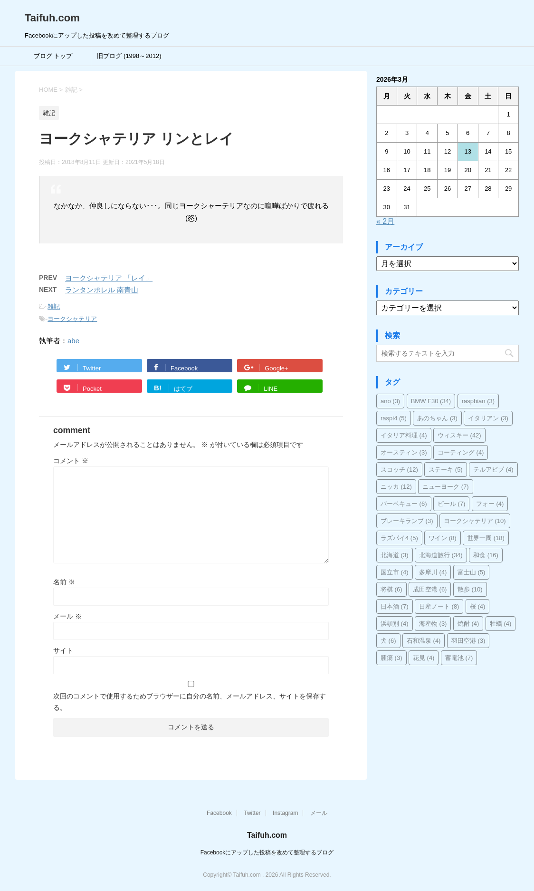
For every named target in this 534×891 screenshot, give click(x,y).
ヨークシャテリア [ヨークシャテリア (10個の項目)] (475, 520)
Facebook (219, 813)
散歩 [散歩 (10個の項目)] (470, 589)
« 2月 (385, 221)
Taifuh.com (52, 18)
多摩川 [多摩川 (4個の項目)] (433, 572)
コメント (70, 461)
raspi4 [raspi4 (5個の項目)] (394, 418)
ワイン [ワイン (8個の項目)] (443, 538)
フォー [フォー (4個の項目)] (490, 503)
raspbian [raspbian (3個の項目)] (478, 401)
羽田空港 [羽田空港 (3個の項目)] (468, 640)
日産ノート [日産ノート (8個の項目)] (439, 606)
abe (73, 341)
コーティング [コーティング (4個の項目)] (461, 452)
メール (67, 616)
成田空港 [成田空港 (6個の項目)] (430, 589)
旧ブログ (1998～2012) (129, 55)
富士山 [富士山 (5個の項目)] (472, 572)
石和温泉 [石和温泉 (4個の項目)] (424, 640)
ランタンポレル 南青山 (101, 290)
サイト (63, 650)
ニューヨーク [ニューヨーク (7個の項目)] (445, 486)
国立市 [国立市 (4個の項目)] (395, 572)
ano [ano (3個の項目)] (390, 401)
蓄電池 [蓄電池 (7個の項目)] (459, 657)
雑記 (54, 306)
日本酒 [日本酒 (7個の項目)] (395, 606)
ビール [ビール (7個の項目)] (452, 503)
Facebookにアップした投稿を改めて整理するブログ (267, 852)
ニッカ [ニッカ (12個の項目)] (396, 486)
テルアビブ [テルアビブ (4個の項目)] (493, 469)
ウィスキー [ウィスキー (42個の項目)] (459, 435)
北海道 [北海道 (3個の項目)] (395, 555)
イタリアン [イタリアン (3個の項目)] (488, 418)
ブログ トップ (53, 55)
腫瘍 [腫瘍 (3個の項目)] (391, 657)
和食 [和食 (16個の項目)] (485, 555)
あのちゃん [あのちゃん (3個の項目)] (437, 418)
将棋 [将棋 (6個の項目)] (391, 589)
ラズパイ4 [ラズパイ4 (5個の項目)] (399, 538)
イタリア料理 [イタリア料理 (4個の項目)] (404, 435)
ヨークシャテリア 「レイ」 (109, 278)
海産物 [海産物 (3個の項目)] (433, 623)
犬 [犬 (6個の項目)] (388, 640)
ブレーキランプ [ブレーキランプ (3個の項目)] (407, 520)
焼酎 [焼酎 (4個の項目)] (468, 623)
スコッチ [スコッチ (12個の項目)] (399, 469)
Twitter (252, 813)
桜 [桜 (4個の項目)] (478, 606)
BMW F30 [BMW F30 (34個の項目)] (431, 401)
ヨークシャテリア (72, 318)
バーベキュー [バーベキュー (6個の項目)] (404, 503)
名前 (64, 582)
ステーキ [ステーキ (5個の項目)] (446, 469)
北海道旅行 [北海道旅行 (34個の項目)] (441, 555)
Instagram (285, 813)
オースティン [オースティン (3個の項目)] (404, 452)
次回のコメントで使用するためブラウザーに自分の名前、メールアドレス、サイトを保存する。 (189, 701)
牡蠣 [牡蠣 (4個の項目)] (501, 623)
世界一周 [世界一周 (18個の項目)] (486, 538)
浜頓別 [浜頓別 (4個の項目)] (395, 623)
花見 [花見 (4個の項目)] (424, 657)
